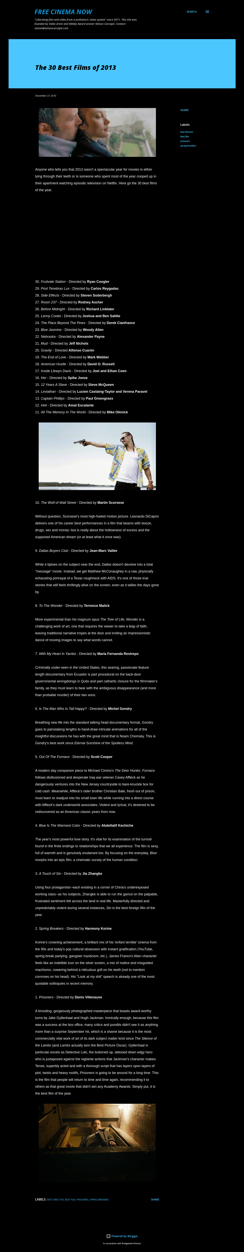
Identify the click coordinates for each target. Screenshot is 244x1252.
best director (186, 132)
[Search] (192, 11)
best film (184, 136)
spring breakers (188, 145)
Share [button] (184, 110)
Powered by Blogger (122, 1236)
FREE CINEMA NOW (63, 11)
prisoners (185, 141)
